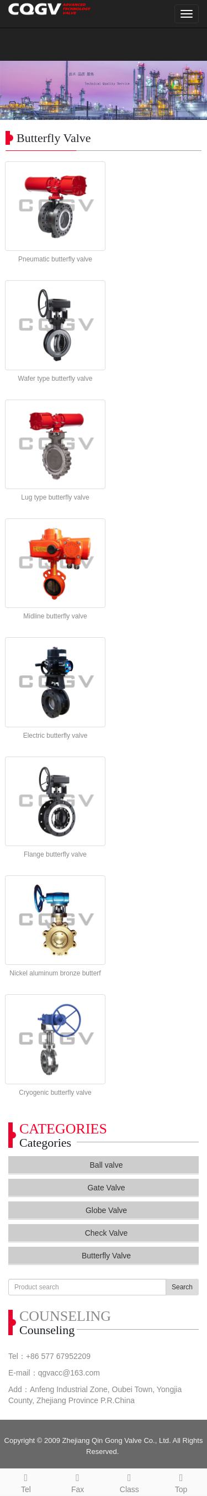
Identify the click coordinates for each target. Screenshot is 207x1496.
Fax (78, 1481)
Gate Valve (106, 1187)
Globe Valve (106, 1210)
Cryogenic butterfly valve (55, 1092)
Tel (26, 1481)
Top (181, 1481)
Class (130, 1481)
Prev (14, 90)
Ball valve (106, 1165)
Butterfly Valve (106, 1255)
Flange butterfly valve (55, 854)
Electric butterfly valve (55, 735)
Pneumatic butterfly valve (55, 259)
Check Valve (106, 1233)
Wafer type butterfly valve (55, 378)
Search (182, 1287)
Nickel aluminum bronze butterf (54, 973)
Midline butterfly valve (55, 616)
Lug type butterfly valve (55, 497)
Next (192, 90)
